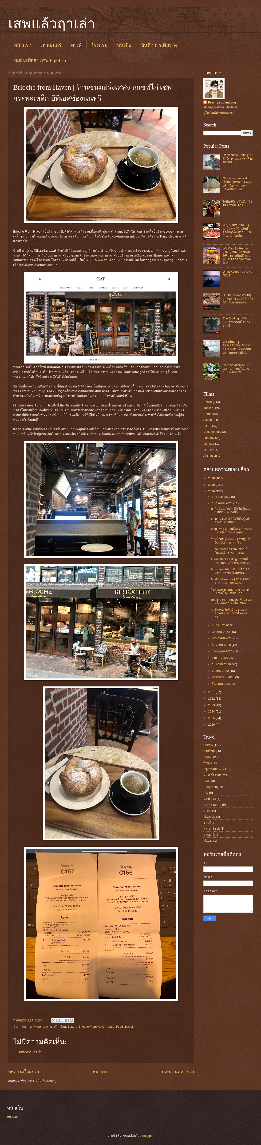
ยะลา (206, 781)
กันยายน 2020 (222, 664)
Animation (210, 455)
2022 (212, 698)
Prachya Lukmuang (222, 102)
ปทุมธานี (209, 834)
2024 (212, 711)
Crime (207, 414)
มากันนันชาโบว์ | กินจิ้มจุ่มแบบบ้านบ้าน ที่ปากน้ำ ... (231, 510)
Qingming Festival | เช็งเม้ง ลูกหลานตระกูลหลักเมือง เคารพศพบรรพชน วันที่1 (238, 183)
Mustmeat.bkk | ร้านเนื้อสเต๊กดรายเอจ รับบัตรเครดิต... (230, 570)
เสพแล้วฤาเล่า (51, 23)
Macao (208, 840)
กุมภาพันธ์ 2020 (222, 503)
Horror (207, 402)
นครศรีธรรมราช (214, 775)
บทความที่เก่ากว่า (178, 1071)
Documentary (212, 431)
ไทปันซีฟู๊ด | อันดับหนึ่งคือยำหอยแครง (237, 203)
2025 (212, 718)
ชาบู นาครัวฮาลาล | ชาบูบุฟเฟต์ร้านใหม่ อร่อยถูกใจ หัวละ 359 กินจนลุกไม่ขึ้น (237, 230)
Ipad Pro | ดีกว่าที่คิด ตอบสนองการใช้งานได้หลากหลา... (231, 530)
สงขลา (207, 757)
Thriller (208, 408)
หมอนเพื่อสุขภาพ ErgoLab (40, 60)
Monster (208, 443)
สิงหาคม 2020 (221, 657)
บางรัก (54, 1026)
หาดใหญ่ (209, 751)
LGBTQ (208, 450)
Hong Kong (210, 787)
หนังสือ (124, 45)
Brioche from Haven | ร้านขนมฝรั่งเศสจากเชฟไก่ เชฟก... (231, 601)
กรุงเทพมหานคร (38, 1026)
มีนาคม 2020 (221, 625)
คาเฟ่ (76, 45)
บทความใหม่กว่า (23, 1071)
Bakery (72, 1026)
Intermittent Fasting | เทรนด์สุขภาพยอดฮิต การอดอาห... (231, 560)
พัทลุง (206, 763)
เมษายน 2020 (221, 632)
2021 (212, 692)
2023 (212, 705)
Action (207, 419)
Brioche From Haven (92, 1026)
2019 (212, 484)
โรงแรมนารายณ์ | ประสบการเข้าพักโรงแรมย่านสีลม (230, 591)
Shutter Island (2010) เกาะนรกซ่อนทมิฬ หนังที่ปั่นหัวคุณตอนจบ (238, 298)
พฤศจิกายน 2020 (223, 677)
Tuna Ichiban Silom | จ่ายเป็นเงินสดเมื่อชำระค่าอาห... (230, 550)
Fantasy (208, 438)
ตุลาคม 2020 (220, 671)
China (207, 810)
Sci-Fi (207, 426)
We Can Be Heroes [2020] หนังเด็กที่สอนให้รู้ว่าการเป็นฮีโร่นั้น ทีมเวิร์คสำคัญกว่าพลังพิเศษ (237, 256)
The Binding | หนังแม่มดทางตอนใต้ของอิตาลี (236, 322)
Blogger (147, 1135)
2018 (212, 478)
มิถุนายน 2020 (222, 645)
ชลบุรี (207, 822)
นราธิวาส (209, 798)
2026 (212, 724)
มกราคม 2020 (221, 496)
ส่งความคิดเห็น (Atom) (41, 1081)
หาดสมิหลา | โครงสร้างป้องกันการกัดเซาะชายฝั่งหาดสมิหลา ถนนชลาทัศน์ (237, 347)
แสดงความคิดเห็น (30, 1052)
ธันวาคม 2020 (221, 683)
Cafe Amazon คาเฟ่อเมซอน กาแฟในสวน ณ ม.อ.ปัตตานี (236, 368)
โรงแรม (99, 45)
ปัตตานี (208, 745)
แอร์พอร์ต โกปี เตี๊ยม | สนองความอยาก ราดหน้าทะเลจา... (229, 613)
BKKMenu (96, 260)
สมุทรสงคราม (212, 804)
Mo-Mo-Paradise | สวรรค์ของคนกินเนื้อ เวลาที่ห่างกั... (230, 581)
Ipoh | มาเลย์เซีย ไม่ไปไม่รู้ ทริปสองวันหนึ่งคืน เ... (231, 520)
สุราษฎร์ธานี (211, 828)
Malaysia (209, 816)
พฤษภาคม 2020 (222, 638)
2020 (212, 491)
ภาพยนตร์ (51, 45)
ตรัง (205, 792)
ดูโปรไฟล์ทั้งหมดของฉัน (218, 113)
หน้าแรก (22, 45)
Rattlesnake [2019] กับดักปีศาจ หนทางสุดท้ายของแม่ (238, 158)
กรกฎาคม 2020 (222, 651)
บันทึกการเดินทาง (159, 45)
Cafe (111, 1026)
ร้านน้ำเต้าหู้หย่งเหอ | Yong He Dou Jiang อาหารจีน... (230, 540)
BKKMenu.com (106, 359)
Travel (129, 1026)
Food (119, 1026)
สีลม (63, 1026)
